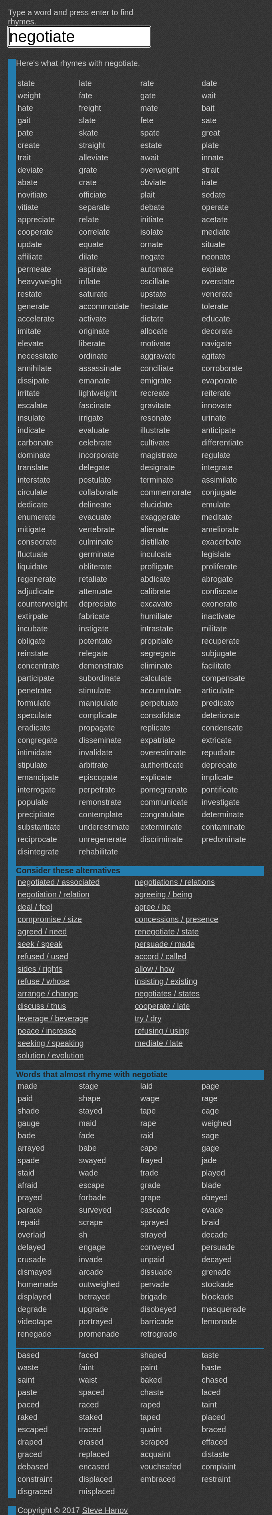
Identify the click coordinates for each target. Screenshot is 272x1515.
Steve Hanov (105, 1510)
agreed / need (42, 931)
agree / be (153, 906)
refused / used (43, 956)
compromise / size (50, 919)
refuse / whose (43, 981)
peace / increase (47, 1030)
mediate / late (159, 1043)
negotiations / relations (175, 882)
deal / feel (35, 906)
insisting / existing (166, 981)
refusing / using (162, 1030)
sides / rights (40, 968)
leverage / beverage (53, 1018)
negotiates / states (167, 993)
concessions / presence (176, 919)
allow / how (155, 968)
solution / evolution (51, 1055)
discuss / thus (42, 1006)
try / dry (148, 1018)
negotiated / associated (59, 882)
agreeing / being (163, 894)
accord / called (161, 956)
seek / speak (40, 944)
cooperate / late (162, 1006)
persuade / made (165, 944)
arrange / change (48, 993)
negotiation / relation (53, 894)
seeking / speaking (51, 1043)
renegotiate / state (167, 931)
